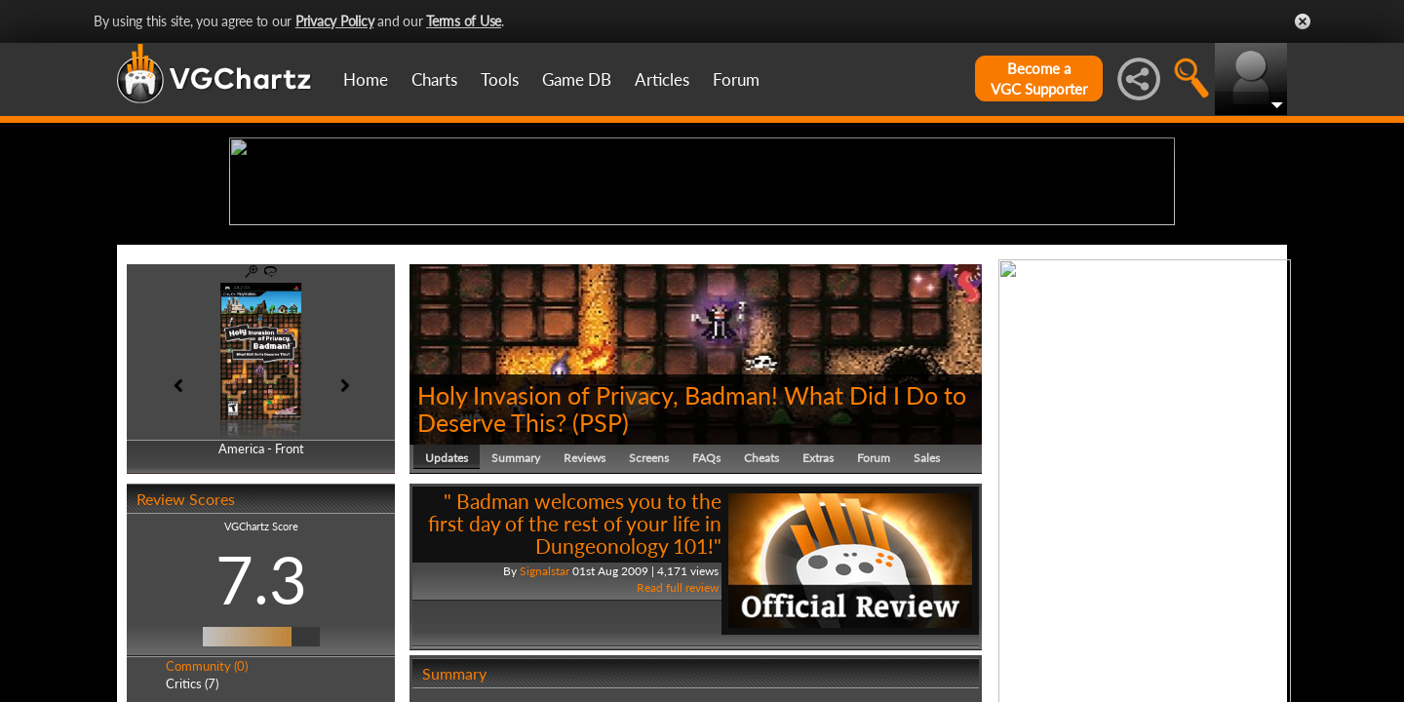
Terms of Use (463, 21)
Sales (927, 609)
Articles (662, 79)
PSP (600, 573)
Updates (446, 609)
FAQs (706, 609)
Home (365, 79)
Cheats (761, 609)
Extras (818, 609)
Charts (434, 79)
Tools (500, 79)
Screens (649, 609)
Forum (736, 79)
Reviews (584, 609)
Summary (515, 609)
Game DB (576, 79)
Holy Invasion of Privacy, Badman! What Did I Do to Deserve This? (691, 559)
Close (1302, 21)
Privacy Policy (334, 21)
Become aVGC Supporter (1039, 78)
